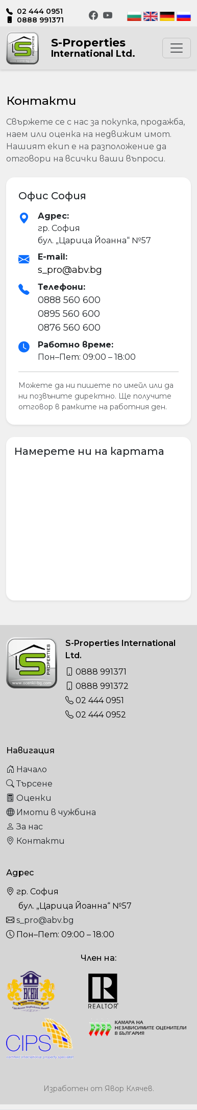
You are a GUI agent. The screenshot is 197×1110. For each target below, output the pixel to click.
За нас (24, 826)
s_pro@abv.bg (70, 269)
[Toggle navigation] (176, 48)
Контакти (35, 841)
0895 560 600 (69, 313)
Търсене (29, 784)
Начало (26, 769)
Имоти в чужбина (51, 812)
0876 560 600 (69, 327)
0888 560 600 (69, 300)
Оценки (29, 798)
